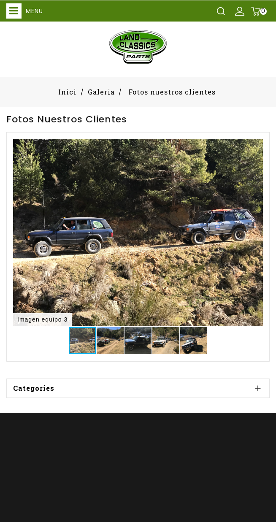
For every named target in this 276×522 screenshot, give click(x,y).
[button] (255, 146)
